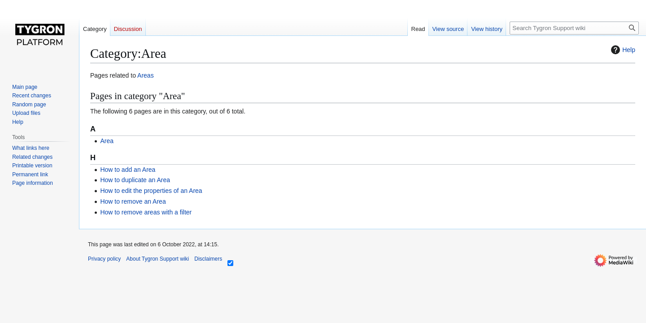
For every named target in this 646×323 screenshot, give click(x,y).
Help (622, 49)
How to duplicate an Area (135, 179)
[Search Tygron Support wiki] (574, 28)
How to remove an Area (133, 201)
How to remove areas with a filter (146, 212)
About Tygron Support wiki (157, 259)
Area (106, 140)
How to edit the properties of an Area (151, 190)
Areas (145, 75)
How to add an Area (127, 169)
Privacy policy (104, 259)
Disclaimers (208, 259)
